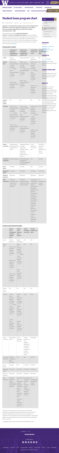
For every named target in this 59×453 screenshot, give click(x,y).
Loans (21, 22)
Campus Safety (24, 447)
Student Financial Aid (9, 22)
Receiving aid (48, 7)
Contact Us (12, 447)
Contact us (53, 11)
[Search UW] (47, 2)
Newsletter (54, 447)
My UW (31, 447)
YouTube (31, 442)
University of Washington (29, 432)
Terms (48, 447)
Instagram (29, 442)
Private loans (46, 34)
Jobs (18, 447)
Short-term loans (47, 36)
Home (3, 23)
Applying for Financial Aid (48, 46)
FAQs (28, 11)
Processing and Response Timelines (40, 11)
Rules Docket (37, 447)
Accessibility (6, 447)
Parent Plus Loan (46, 48)
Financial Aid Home (7, 7)
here (15, 43)
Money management (20, 11)
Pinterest (37, 442)
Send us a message (46, 59)
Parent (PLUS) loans (48, 31)
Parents (31, 2)
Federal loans (46, 25)
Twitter (26, 442)
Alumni (42, 2)
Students (26, 2)
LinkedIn (34, 442)
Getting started (18, 7)
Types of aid (39, 7)
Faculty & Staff (37, 2)
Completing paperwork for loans (49, 22)
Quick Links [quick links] (54, 3)
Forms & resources (7, 11)
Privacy (43, 447)
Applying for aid (29, 7)
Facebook (23, 442)
